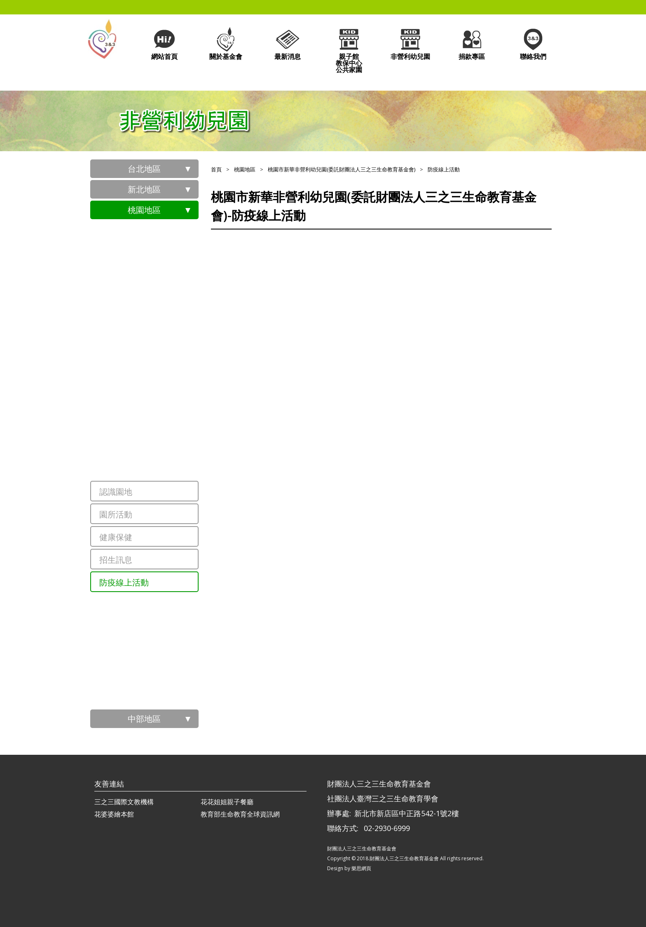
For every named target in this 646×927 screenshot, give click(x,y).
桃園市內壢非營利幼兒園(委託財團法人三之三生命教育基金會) (164, 640)
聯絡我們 (533, 43)
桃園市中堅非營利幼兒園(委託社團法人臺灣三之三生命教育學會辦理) (164, 325)
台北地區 (144, 168)
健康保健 (115, 537)
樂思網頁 (361, 868)
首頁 (216, 169)
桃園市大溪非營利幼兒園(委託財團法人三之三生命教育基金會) (164, 697)
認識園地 (115, 491)
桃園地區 (144, 209)
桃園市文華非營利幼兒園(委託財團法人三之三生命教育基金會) (164, 411)
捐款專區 (472, 43)
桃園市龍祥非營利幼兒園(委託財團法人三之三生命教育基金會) (164, 440)
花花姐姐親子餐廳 (227, 801)
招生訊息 (115, 559)
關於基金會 (225, 43)
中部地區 (144, 718)
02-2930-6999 (387, 828)
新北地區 (144, 189)
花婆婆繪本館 (114, 814)
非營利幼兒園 (410, 43)
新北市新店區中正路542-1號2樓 (406, 813)
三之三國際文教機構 (124, 801)
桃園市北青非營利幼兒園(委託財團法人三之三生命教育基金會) (164, 382)
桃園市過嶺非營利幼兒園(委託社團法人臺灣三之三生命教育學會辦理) (164, 669)
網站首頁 (164, 43)
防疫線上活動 (124, 582)
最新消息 (287, 43)
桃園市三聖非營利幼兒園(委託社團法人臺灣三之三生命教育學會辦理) (164, 353)
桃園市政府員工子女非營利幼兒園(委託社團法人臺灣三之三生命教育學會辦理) (164, 238)
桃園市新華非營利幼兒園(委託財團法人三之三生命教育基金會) (164, 469)
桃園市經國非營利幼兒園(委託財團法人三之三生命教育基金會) (164, 611)
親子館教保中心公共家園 (349, 50)
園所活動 (115, 514)
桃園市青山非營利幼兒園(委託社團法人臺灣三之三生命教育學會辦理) (164, 296)
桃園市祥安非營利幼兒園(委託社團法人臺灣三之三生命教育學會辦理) (164, 267)
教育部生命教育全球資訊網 (240, 814)
